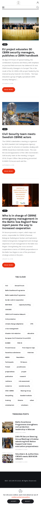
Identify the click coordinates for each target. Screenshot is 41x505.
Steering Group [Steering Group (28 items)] (26, 391)
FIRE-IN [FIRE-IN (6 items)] (19, 343)
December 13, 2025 (21, 449)
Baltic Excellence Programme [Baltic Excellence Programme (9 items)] (15, 290)
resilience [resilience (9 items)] (8, 381)
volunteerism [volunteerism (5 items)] (9, 405)
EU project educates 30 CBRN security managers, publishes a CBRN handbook (20, 52)
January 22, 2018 (7, 259)
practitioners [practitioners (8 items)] (21, 367)
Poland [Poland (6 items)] (7, 367)
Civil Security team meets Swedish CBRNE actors (18, 135)
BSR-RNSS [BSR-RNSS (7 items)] (8, 305)
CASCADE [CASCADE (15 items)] (8, 309)
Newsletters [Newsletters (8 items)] (20, 357)
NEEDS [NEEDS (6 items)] (7, 357)
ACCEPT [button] (13, 501)
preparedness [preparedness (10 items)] (10, 371)
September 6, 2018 (8, 165)
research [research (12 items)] (23, 376)
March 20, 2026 (20, 432)
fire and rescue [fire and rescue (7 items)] (10, 348)
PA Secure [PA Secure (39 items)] (23, 362)
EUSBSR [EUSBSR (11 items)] (7, 343)
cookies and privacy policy (20, 497)
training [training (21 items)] (8, 400)
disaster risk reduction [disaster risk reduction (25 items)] (13, 333)
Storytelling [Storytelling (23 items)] (9, 395)
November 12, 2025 (21, 462)
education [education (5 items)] (30, 333)
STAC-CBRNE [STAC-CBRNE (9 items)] (9, 391)
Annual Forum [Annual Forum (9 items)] (19, 285)
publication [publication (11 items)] (9, 376)
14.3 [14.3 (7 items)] (6, 285)
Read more (8, 89)
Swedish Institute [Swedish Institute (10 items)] (26, 395)
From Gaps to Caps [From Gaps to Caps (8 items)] (28, 348)
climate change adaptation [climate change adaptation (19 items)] (14, 324)
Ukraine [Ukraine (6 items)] (20, 400)
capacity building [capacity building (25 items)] (25, 305)
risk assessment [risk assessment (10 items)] (24, 381)
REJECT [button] (27, 501)
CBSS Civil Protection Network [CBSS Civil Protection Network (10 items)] (15, 314)
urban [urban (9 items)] (32, 400)
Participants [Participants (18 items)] (9, 362)
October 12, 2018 (7, 83)
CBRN (5, 44)
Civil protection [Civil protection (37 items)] (10, 319)
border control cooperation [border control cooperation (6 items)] (14, 300)
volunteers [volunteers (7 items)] (24, 405)
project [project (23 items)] (23, 371)
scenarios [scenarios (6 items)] (8, 386)
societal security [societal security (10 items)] (24, 386)
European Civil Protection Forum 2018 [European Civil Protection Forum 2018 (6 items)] (18, 338)
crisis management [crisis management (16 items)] (11, 328)
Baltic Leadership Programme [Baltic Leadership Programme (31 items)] (15, 295)
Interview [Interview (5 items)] (30, 352)
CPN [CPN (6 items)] (31, 324)
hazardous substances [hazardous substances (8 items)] (13, 352)
